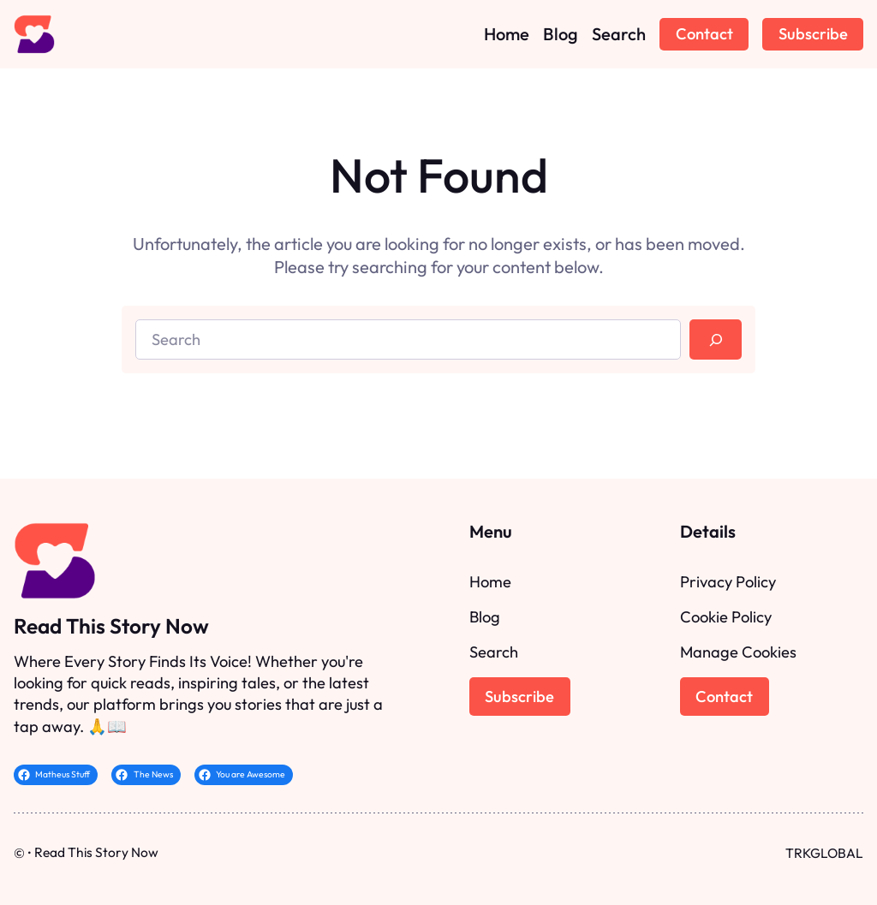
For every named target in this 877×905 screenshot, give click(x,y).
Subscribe (813, 34)
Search (493, 652)
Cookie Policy (726, 617)
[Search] (715, 339)
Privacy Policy (728, 582)
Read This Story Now (111, 626)
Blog (484, 617)
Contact (704, 34)
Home (490, 582)
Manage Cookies (738, 652)
